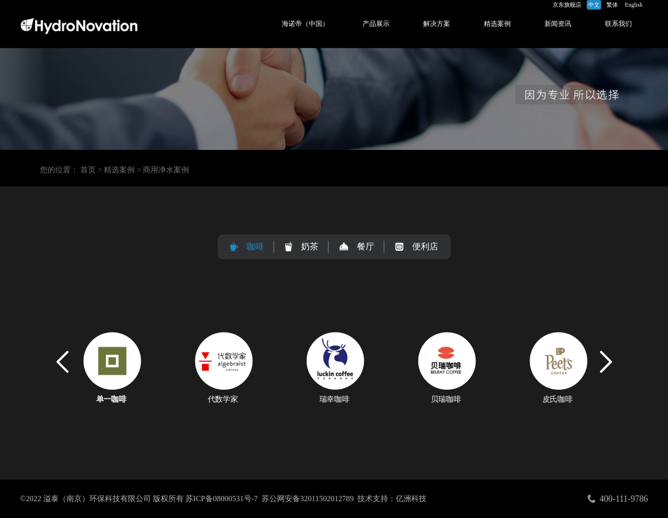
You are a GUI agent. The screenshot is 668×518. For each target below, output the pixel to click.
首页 (88, 171)
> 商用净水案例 (163, 171)
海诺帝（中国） (305, 23)
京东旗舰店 (567, 4)
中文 (594, 4)
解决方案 (436, 23)
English (634, 4)
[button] (606, 362)
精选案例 (497, 23)
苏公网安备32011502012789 (307, 498)
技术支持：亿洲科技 (392, 498)
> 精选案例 (116, 171)
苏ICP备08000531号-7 (222, 498)
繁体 (612, 4)
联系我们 (618, 23)
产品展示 (376, 23)
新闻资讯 (557, 23)
